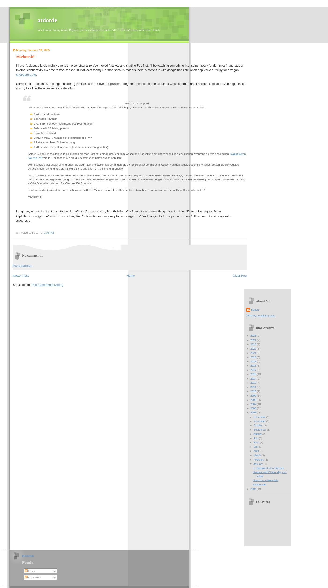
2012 (253, 382)
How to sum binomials (265, 480)
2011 (253, 387)
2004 (253, 489)
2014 (253, 378)
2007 (253, 404)
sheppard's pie (26, 74)
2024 (253, 340)
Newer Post (21, 275)
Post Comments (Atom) (47, 285)
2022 (253, 348)
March (257, 455)
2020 (253, 357)
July (256, 438)
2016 (253, 374)
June (256, 442)
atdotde (47, 20)
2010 (253, 391)
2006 (253, 408)
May (256, 446)
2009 (253, 395)
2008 (253, 399)
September (260, 429)
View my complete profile (260, 315)
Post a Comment (22, 265)
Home (131, 275)
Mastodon (28, 555)
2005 (253, 412)
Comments (33, 577)
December (259, 417)
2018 (253, 365)
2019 (253, 361)
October (258, 425)
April (256, 451)
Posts (30, 571)
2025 (253, 335)
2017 (253, 369)
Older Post (240, 275)
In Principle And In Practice (268, 468)
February (259, 459)
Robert (255, 309)
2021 (253, 352)
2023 (253, 344)
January (258, 463)
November (259, 421)
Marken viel (25, 57)
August (257, 433)
